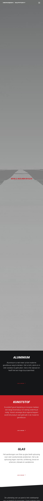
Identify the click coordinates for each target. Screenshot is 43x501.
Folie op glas (22, 441)
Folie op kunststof (23, 438)
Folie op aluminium (23, 436)
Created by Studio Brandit (33, 494)
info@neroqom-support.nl (21, 461)
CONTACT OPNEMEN (21, 374)
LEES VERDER (21, 76)
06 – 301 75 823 (21, 463)
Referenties (22, 446)
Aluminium (11, 55)
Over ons (22, 443)
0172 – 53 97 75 (21, 465)
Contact (22, 448)
